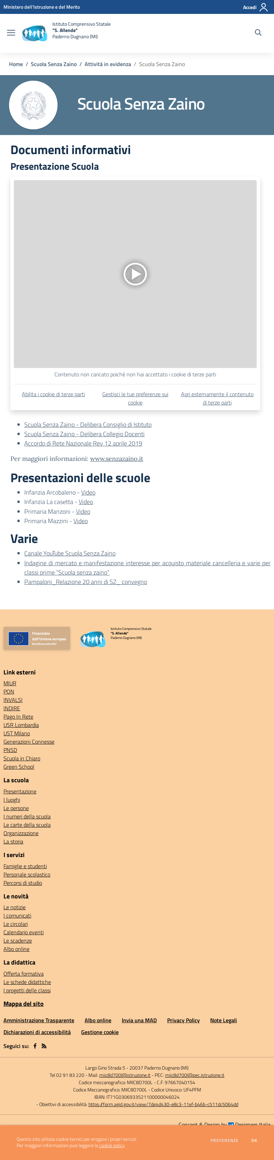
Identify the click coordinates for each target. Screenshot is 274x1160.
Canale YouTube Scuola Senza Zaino (69, 553)
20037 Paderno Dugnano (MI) (159, 1067)
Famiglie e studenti (25, 866)
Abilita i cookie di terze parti (53, 394)
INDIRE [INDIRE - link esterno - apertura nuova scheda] (11, 708)
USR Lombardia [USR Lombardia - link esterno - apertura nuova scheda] (21, 725)
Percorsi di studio (22, 883)
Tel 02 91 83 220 (67, 1075)
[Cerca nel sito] (258, 33)
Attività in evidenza (108, 64)
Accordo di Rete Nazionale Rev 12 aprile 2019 (83, 443)
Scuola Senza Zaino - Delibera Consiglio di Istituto (88, 424)
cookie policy (111, 1145)
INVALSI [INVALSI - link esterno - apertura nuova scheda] (13, 700)
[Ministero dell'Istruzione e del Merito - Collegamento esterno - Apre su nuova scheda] (41, 6)
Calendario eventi (23, 932)
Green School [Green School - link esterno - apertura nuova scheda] (18, 766)
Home (16, 64)
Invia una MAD (139, 1020)
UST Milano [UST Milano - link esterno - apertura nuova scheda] (16, 733)
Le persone (16, 808)
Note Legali (223, 1020)
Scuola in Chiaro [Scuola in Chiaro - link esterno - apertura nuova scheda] (21, 758)
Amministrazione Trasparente (38, 1020)
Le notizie (14, 907)
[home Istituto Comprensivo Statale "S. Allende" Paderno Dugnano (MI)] (66, 33)
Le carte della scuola (27, 825)
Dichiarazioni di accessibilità (37, 1032)
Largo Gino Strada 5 (105, 1067)
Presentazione (19, 791)
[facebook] (35, 1046)
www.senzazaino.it (116, 459)
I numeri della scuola (27, 816)
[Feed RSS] (44, 1046)
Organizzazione (20, 833)
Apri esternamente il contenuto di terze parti (217, 398)
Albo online (16, 949)
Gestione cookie (100, 1032)
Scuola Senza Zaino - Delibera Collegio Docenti (84, 434)
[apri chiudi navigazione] (11, 33)
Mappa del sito (23, 1003)
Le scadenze (17, 940)
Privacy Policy (183, 1020)
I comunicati (17, 915)
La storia (13, 841)
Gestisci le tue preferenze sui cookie (135, 398)
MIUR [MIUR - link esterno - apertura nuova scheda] (9, 683)
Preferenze (225, 1140)
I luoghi (11, 799)
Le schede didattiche (27, 982)
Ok (254, 1140)
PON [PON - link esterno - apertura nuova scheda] (8, 691)
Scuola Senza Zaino (54, 64)
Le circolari (15, 924)
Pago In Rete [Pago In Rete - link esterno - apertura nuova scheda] (18, 716)
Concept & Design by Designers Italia (225, 1124)
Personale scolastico (26, 874)
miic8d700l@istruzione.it (125, 1075)
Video (88, 492)
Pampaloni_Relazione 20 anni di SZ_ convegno (85, 581)
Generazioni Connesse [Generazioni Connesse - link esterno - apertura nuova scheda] (28, 741)
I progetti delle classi (27, 990)
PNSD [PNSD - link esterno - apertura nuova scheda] (10, 750)
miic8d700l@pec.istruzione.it (194, 1075)
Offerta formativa (23, 973)
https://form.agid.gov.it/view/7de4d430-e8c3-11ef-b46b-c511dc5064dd (163, 1104)
